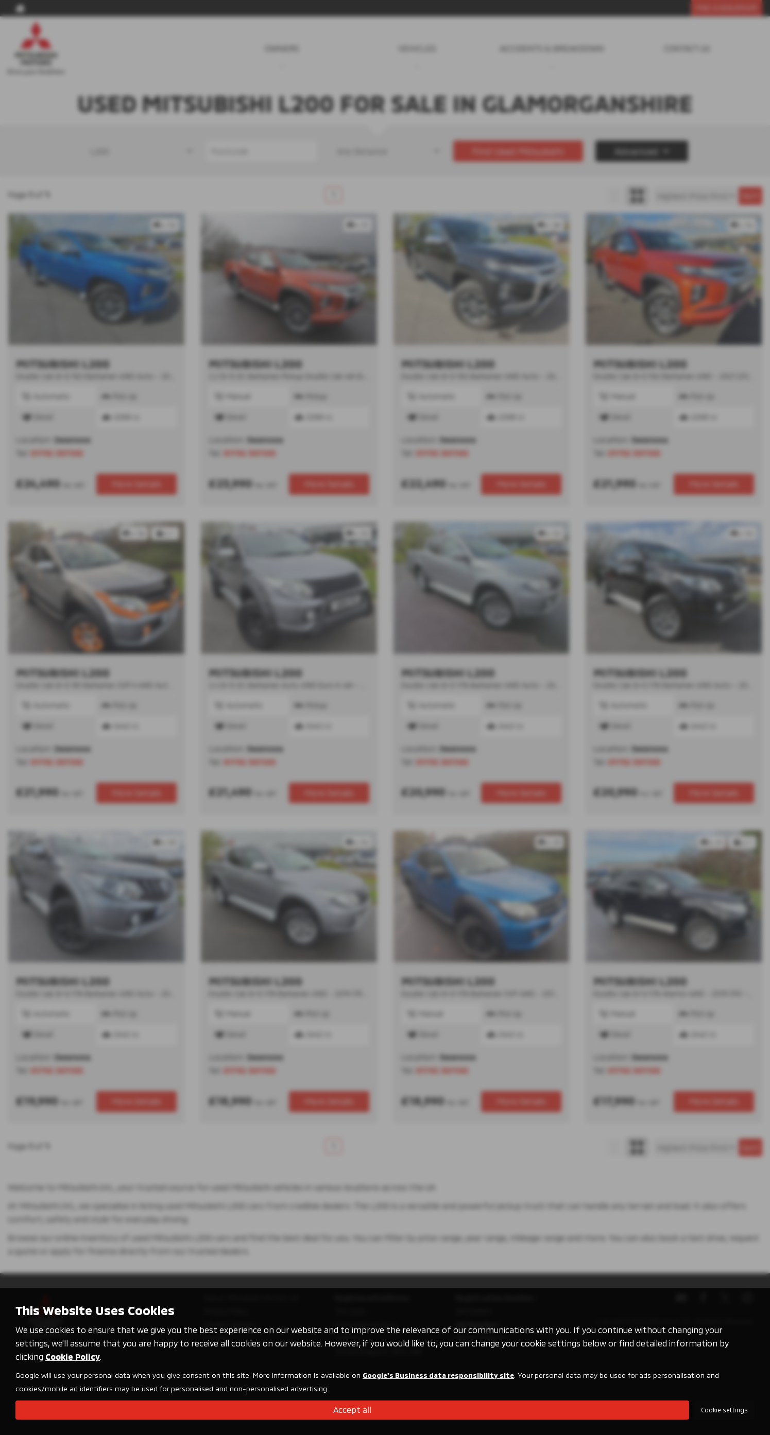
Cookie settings (724, 1409)
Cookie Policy (72, 1356)
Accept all (352, 1409)
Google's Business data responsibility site (438, 1375)
